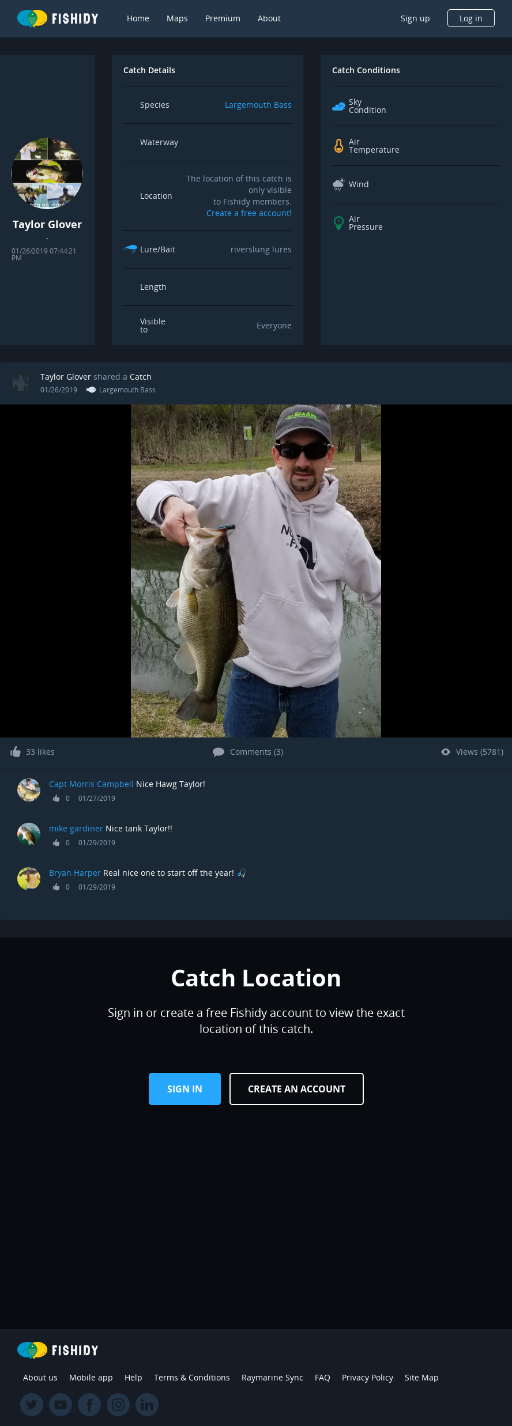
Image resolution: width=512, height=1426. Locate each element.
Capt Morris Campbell (92, 783)
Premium (222, 18)
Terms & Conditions (192, 1377)
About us (40, 1377)
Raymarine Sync (272, 1377)
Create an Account (296, 1089)
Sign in (184, 1089)
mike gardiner (76, 828)
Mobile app (91, 1377)
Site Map (422, 1377)
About (269, 18)
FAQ (322, 1377)
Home (138, 18)
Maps (177, 18)
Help (133, 1377)
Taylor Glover (65, 376)
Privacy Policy (367, 1377)
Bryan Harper (75, 872)
